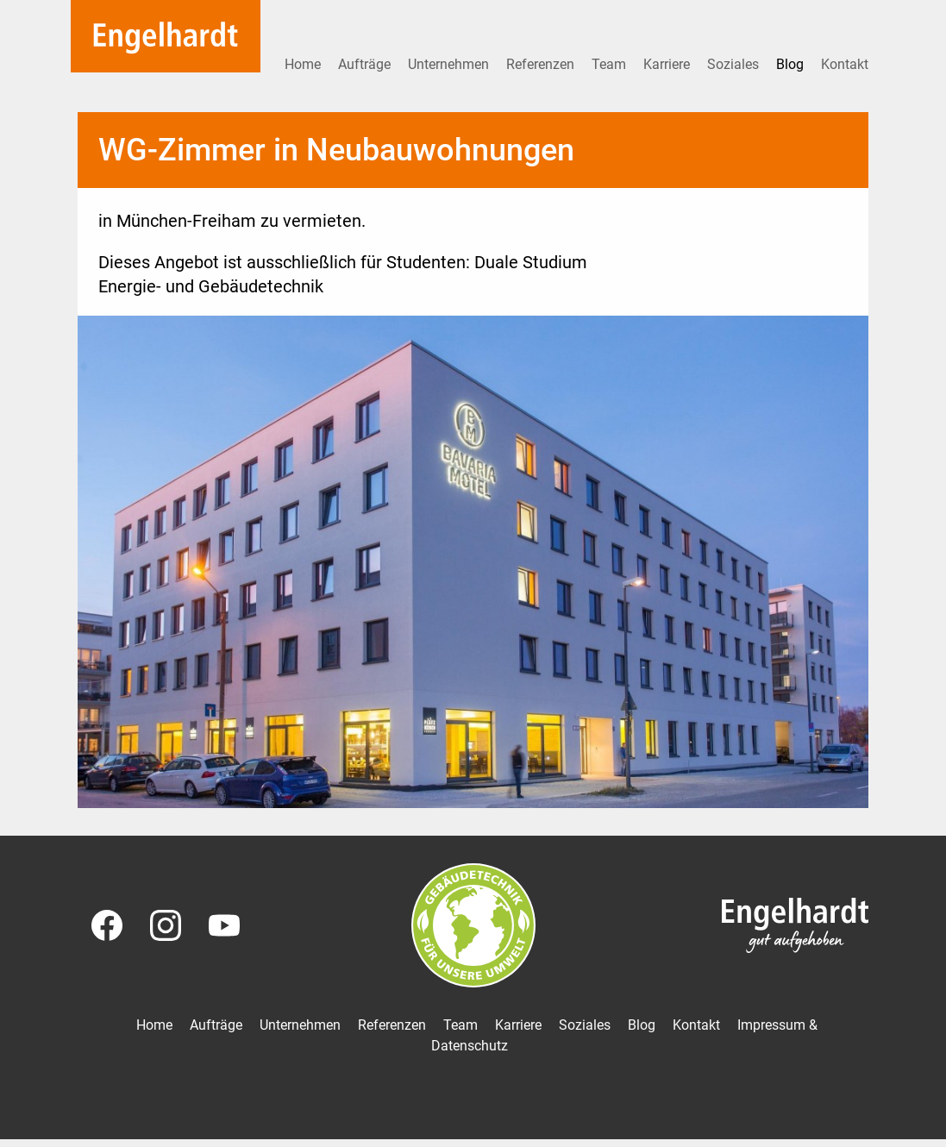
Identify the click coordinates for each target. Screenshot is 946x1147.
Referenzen (542, 64)
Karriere (668, 64)
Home (304, 64)
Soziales (734, 64)
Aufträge (366, 64)
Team (611, 64)
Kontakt (844, 64)
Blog (791, 64)
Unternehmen (450, 64)
